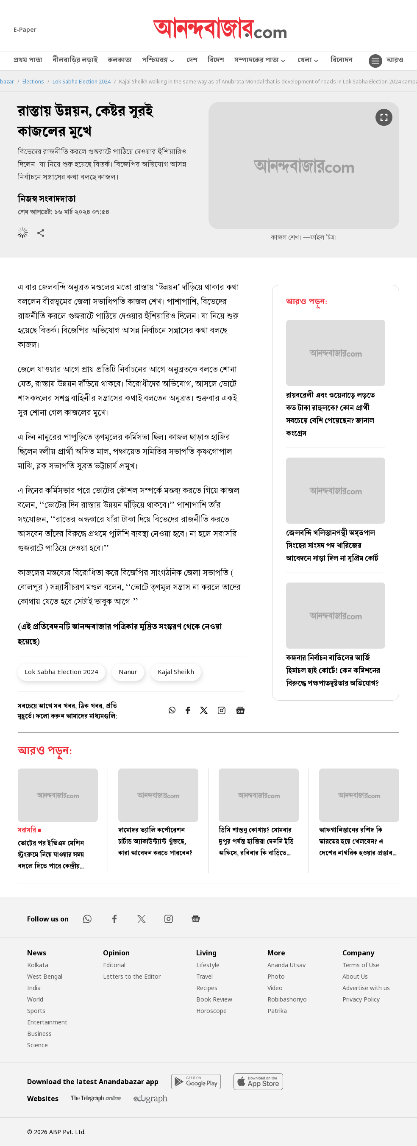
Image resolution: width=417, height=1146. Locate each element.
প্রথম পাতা (28, 61)
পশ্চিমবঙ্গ (159, 61)
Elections (33, 81)
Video (275, 988)
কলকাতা (120, 61)
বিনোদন (341, 61)
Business (39, 1033)
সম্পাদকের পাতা (260, 61)
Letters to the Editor (132, 976)
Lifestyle (208, 965)
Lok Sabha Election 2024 (82, 81)
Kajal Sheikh (176, 671)
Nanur (128, 671)
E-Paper (25, 29)
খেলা (308, 61)
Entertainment (47, 1022)
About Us (355, 976)
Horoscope (211, 1011)
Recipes (206, 988)
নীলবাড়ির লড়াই (75, 61)
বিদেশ (216, 61)
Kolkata (37, 965)
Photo (276, 976)
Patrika (277, 1011)
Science (37, 1045)
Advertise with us (366, 988)
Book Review (214, 999)
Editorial (114, 965)
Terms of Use (360, 965)
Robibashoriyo (287, 999)
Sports (36, 1011)
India (34, 988)
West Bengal (44, 976)
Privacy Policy (361, 999)
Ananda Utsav (286, 965)
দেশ (191, 61)
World (35, 999)
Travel (204, 976)
